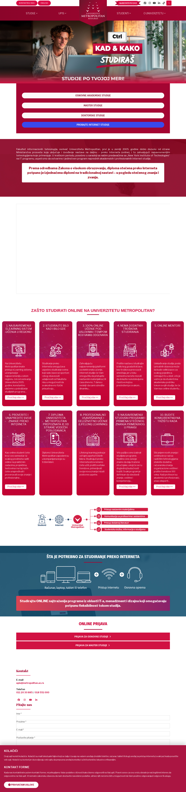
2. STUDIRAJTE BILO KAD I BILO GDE (56, 327)
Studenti (123, 13)
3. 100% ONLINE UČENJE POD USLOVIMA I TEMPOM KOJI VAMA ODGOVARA (93, 330)
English (44, 3)
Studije (30, 13)
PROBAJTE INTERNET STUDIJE (93, 124)
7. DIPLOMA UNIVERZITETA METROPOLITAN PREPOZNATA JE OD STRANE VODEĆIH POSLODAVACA (56, 422)
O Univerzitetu (154, 13)
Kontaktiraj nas (27, 3)
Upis (61, 13)
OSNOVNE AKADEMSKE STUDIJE (93, 95)
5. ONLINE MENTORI (167, 325)
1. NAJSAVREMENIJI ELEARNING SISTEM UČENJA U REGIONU (19, 329)
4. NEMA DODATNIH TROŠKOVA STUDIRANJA (130, 329)
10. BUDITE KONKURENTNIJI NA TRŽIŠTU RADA (167, 418)
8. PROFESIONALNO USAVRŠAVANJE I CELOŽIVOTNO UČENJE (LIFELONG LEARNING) (93, 419)
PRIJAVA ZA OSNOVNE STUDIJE (93, 636)
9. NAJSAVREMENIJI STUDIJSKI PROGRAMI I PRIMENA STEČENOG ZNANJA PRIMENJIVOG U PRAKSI (130, 421)
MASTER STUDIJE (93, 105)
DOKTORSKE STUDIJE (93, 115)
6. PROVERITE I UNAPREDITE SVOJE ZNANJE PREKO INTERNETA (18, 419)
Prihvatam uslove (21, 784)
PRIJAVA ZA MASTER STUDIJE (93, 645)
